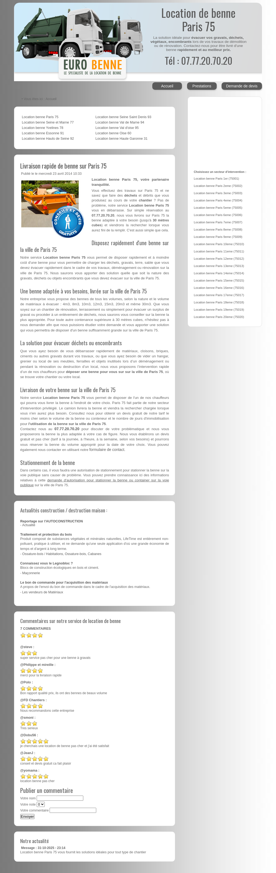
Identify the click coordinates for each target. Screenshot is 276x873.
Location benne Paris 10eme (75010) (219, 244)
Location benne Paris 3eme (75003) (218, 193)
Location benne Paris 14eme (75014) (219, 273)
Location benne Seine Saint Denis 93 (123, 117)
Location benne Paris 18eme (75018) (219, 302)
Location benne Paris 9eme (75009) (218, 236)
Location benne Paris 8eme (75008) (218, 229)
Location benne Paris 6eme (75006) (218, 215)
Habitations (54, 554)
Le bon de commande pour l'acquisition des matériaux (64, 582)
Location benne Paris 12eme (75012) (219, 258)
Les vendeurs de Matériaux (42, 592)
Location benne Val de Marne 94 (119, 122)
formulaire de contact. (107, 449)
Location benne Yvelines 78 (42, 128)
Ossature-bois (32, 554)
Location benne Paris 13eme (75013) (219, 266)
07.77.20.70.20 (67, 429)
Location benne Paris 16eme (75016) (219, 287)
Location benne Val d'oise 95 (117, 128)
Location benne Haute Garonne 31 (121, 139)
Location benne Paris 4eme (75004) (218, 200)
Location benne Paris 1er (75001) (216, 178)
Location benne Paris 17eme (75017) (219, 295)
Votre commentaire (34, 810)
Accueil (167, 86)
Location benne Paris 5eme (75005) (218, 207)
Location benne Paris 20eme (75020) (219, 317)
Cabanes (94, 554)
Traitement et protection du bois (46, 534)
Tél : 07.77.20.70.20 (198, 60)
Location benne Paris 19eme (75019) (219, 309)
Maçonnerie (31, 573)
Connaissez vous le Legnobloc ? (46, 563)
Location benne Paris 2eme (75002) (218, 185)
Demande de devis (242, 86)
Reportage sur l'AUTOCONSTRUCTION (51, 521)
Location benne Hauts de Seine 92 (48, 139)
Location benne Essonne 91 (43, 133)
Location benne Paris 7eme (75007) (218, 222)
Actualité (28, 525)
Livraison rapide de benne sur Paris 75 (63, 165)
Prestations (201, 86)
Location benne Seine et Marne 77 (48, 122)
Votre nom (28, 798)
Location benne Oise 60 (113, 133)
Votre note (28, 804)
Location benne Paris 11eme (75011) (219, 251)
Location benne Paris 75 (40, 117)
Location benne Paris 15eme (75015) (219, 280)
